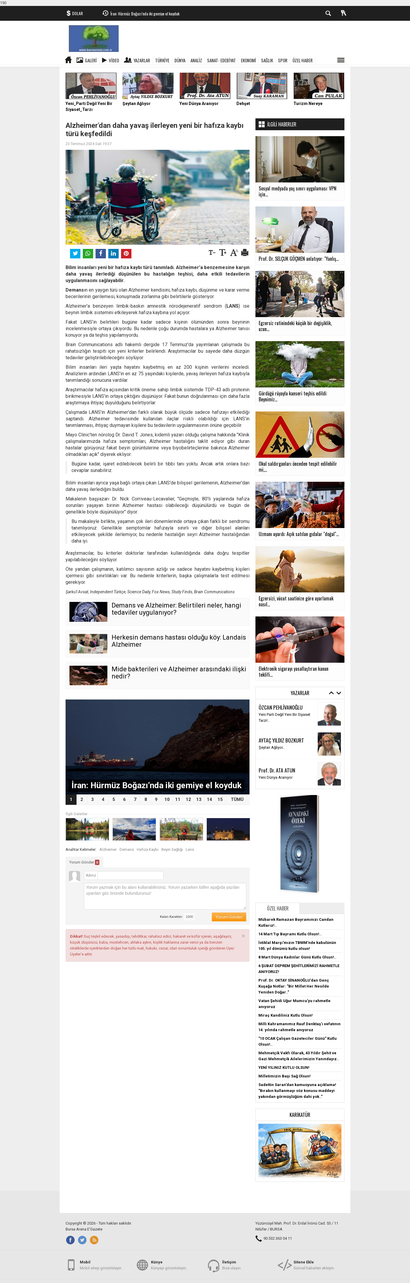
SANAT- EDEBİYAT (221, 60)
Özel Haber (278, 908)
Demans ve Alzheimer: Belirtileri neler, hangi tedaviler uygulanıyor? (176, 609)
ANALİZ (196, 60)
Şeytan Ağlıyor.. (272, 747)
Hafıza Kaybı (147, 849)
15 (220, 799)
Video (114, 60)
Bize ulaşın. (231, 1264)
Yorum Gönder (84, 862)
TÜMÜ (237, 799)
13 (198, 799)
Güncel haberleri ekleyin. (314, 1264)
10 (167, 799)
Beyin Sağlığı (172, 849)
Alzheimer (108, 849)
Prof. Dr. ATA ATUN (277, 770)
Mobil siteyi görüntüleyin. (101, 1264)
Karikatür (300, 1114)
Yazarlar (142, 60)
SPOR (282, 60)
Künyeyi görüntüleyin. (169, 1264)
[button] (299, 1151)
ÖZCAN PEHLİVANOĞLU (281, 707)
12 (188, 799)
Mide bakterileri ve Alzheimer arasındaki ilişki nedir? (179, 672)
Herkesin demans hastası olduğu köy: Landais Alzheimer (179, 641)
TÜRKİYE (162, 60)
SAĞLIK (267, 60)
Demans (127, 849)
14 (209, 799)
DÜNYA (179, 60)
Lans (190, 849)
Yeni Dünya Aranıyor (276, 777)
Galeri (91, 60)
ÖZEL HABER (303, 60)
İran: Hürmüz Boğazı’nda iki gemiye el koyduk (144, 13)
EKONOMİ (248, 60)
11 (177, 799)
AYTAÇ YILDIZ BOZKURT (281, 740)
